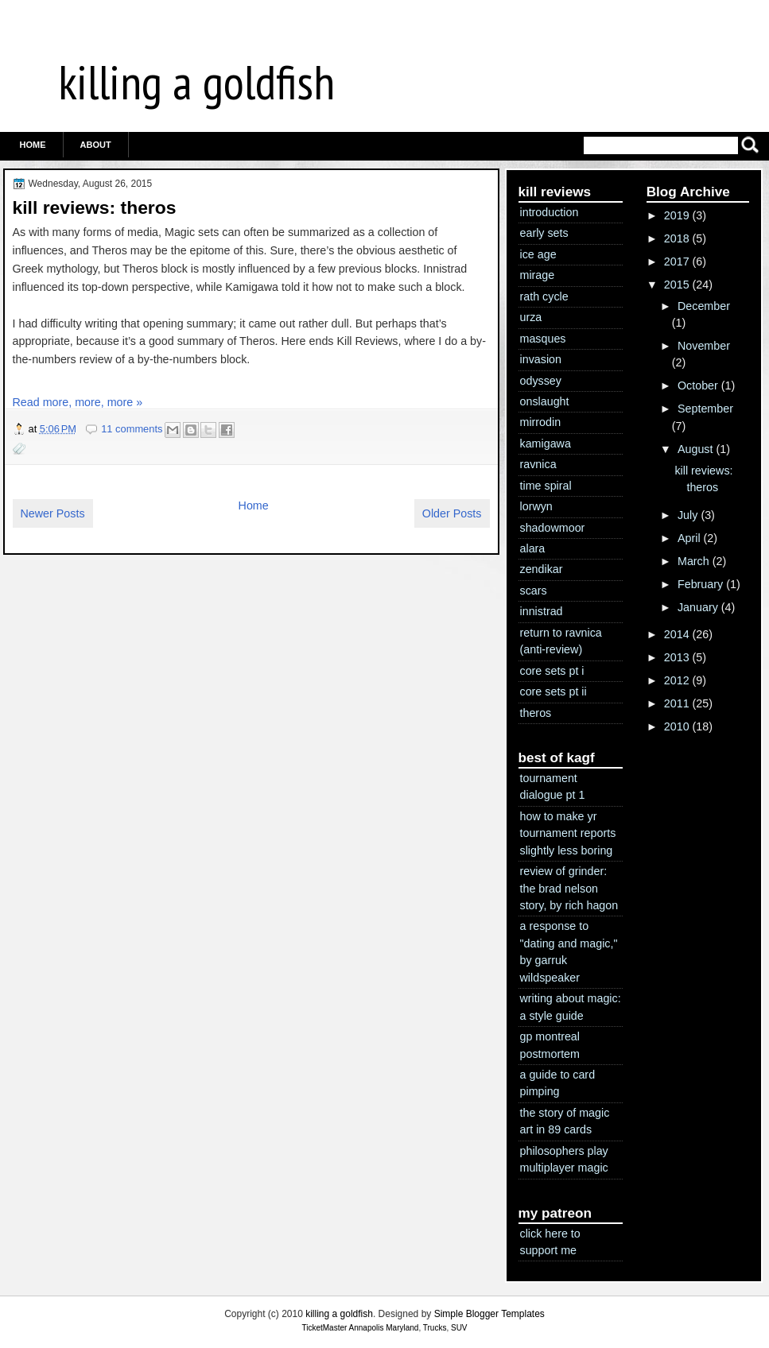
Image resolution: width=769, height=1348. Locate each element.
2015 (676, 284)
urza (531, 317)
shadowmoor (552, 527)
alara (533, 548)
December (704, 306)
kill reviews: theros (95, 207)
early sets (544, 233)
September (705, 408)
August (695, 449)
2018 (676, 238)
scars (533, 590)
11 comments (131, 429)
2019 (676, 215)
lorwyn (536, 506)
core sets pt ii (553, 691)
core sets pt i (552, 670)
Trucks (435, 1327)
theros (536, 713)
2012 (676, 680)
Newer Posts (53, 513)
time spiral (546, 485)
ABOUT (95, 144)
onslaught (544, 401)
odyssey (540, 380)
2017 (676, 261)
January (698, 607)
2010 (676, 726)
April (689, 538)
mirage (537, 275)
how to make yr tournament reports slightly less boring (568, 833)
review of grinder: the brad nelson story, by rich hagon (569, 888)
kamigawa (545, 443)
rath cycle (544, 296)
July (687, 515)
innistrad (541, 611)
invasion (540, 359)
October (698, 385)
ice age (538, 254)
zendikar (541, 569)
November (704, 345)
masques (543, 338)
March (693, 561)
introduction (549, 212)
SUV (459, 1327)
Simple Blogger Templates (489, 1313)
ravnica (538, 464)
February (700, 584)
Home (33, 144)
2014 (676, 634)
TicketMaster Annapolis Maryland (359, 1327)
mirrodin (540, 422)
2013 (676, 657)
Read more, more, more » (78, 402)
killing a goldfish (196, 82)
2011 (676, 703)
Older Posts (452, 513)
